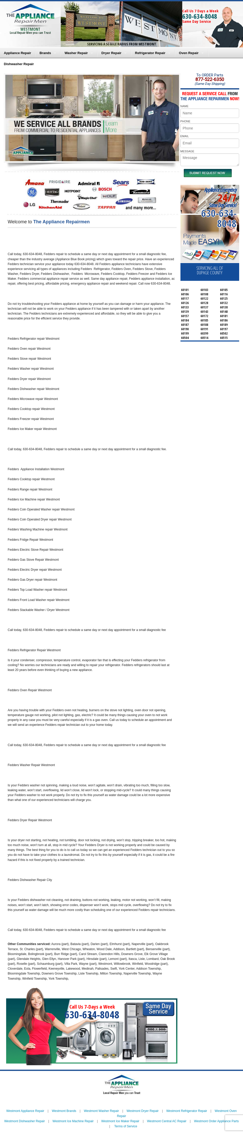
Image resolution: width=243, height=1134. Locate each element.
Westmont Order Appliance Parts (216, 1121)
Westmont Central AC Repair (166, 1121)
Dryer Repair (111, 53)
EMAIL (184, 136)
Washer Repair (76, 53)
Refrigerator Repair (150, 53)
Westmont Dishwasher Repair (24, 1121)
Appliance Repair (17, 53)
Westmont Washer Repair (101, 1111)
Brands (45, 53)
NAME (184, 106)
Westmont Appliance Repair (25, 1111)
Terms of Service (125, 1126)
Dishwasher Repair (19, 64)
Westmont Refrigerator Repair (186, 1111)
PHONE (185, 121)
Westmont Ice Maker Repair (120, 1121)
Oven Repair (189, 53)
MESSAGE (187, 151)
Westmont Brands (64, 1111)
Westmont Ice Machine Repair (73, 1121)
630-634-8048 (199, 16)
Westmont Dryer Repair (143, 1111)
